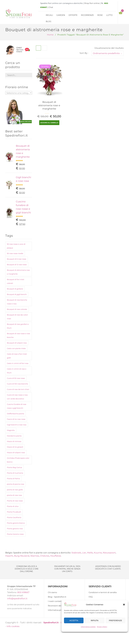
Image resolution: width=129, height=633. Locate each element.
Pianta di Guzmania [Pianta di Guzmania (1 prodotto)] (15, 473)
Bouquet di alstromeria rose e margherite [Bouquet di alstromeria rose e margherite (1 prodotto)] (18, 272)
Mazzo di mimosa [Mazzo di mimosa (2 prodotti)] (14, 441)
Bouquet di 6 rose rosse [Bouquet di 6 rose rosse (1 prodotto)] (16, 259)
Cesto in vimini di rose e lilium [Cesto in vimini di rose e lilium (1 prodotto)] (16, 371)
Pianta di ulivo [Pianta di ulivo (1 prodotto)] (13, 506)
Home (50, 34)
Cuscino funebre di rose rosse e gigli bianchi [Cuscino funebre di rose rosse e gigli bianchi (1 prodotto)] (16, 406)
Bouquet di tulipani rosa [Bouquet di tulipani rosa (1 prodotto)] (17, 343)
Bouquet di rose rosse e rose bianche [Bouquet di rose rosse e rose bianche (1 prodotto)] (18, 335)
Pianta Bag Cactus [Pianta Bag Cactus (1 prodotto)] (14, 467)
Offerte (73, 15)
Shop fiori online (92, 3)
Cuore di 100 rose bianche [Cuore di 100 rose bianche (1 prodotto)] (17, 384)
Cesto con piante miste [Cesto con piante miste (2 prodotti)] (16, 348)
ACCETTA (73, 620)
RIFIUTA (95, 620)
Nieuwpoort (109, 552)
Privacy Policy (102, 627)
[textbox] (18, 93)
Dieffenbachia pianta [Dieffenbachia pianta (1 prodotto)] (15, 414)
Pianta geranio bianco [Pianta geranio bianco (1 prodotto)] (16, 523)
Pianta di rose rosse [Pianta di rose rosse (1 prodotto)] (15, 501)
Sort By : (84, 53)
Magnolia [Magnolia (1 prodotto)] (11, 430)
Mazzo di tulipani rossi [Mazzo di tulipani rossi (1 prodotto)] (16, 452)
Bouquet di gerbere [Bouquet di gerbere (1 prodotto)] (15, 289)
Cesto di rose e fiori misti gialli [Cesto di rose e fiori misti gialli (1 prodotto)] (17, 356)
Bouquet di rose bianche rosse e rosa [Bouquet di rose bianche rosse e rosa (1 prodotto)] (17, 302)
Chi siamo (52, 592)
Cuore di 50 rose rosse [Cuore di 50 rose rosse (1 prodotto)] (16, 378)
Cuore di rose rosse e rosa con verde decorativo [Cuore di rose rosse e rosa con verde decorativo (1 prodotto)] (17, 397)
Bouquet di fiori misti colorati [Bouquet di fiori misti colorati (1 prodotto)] (15, 281)
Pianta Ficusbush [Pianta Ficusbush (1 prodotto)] (14, 512)
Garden (60, 15)
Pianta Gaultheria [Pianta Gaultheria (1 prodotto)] (14, 517)
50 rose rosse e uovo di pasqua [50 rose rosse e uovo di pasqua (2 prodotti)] (16, 246)
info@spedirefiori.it (17, 598)
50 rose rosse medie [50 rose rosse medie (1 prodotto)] (15, 253)
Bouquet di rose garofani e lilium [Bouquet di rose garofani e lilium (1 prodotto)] (18, 326)
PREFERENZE (115, 620)
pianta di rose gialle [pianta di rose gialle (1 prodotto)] (15, 490)
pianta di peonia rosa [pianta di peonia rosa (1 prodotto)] (15, 484)
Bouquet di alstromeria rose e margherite (49, 105)
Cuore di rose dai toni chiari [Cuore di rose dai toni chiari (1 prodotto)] (18, 389)
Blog (48, 21)
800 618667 (23, 592)
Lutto (109, 15)
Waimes (34, 556)
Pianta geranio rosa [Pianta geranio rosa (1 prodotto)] (15, 529)
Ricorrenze (87, 15)
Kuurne (98, 552)
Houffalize (55, 556)
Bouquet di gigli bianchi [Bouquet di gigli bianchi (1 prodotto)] (17, 294)
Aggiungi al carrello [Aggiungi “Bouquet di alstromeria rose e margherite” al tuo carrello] (49, 123)
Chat (51, 7)
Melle (90, 552)
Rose (100, 15)
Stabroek (76, 552)
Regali (49, 15)
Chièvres (44, 556)
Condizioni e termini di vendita (103, 592)
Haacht (9, 556)
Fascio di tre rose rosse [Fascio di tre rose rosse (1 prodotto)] (16, 419)
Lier (84, 552)
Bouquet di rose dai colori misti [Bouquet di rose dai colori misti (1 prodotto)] (17, 317)
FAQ (91, 597)
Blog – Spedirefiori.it (57, 597)
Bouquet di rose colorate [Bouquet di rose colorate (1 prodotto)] (17, 309)
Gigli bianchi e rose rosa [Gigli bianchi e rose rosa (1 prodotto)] (16, 425)
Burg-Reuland (21, 556)
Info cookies (13, 626)
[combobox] (18, 93)
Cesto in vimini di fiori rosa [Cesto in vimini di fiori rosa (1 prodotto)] (17, 363)
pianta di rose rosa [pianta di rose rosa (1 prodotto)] (14, 495)
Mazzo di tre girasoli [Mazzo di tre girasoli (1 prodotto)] (15, 447)
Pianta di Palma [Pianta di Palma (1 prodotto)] (13, 478)
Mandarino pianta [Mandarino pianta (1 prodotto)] (14, 436)
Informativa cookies (88, 627)
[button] (124, 604)
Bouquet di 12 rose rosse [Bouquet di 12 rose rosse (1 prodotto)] (17, 265)
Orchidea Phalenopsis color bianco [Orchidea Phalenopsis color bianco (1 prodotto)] (18, 460)
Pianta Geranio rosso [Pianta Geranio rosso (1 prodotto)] (15, 534)
